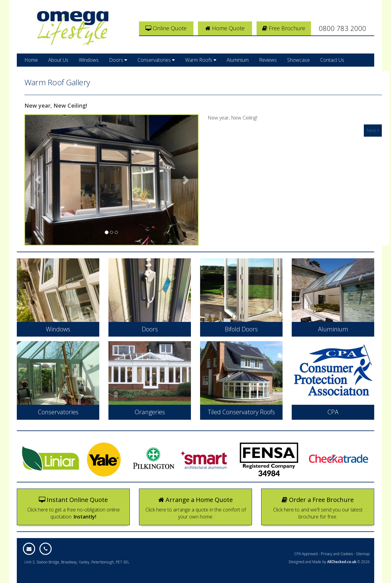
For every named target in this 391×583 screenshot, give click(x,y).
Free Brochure (283, 28)
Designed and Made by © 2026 (329, 561)
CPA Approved (306, 553)
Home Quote (225, 28)
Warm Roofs (200, 60)
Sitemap (363, 553)
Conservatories (156, 60)
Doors (118, 60)
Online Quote (166, 28)
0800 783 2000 (342, 28)
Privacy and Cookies (337, 553)
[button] (38, 180)
